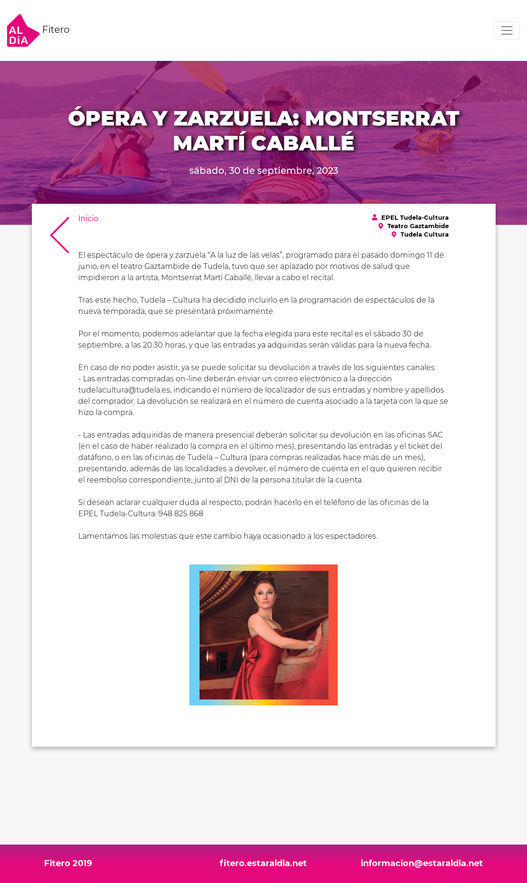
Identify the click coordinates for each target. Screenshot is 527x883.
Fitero (38, 30)
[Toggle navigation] (507, 30)
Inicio (88, 218)
